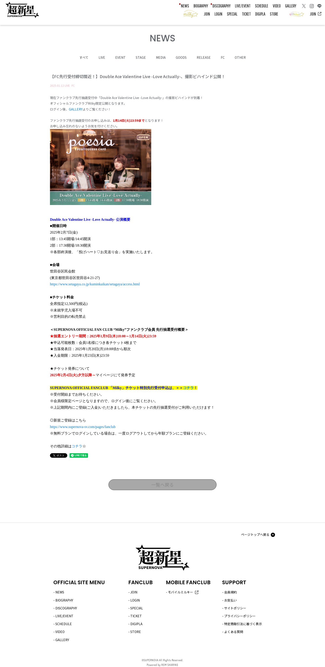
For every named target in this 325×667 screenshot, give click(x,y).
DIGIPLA (260, 13)
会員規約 (230, 592)
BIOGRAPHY (201, 5)
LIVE (102, 57)
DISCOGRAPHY (221, 5)
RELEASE (204, 57)
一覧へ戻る (162, 484)
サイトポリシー (235, 607)
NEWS (185, 5)
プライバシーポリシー (240, 615)
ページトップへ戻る (255, 534)
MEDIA (161, 57)
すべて (83, 57)
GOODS (181, 57)
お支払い (230, 599)
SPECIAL (232, 13)
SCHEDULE (261, 5)
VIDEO (277, 5)
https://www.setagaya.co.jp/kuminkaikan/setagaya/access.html (95, 284)
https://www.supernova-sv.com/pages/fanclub (82, 426)
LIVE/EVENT (243, 5)
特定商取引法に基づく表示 (243, 623)
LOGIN (218, 13)
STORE (274, 13)
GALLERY (290, 5)
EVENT (120, 57)
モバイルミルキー (180, 592)
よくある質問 (233, 631)
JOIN (207, 13)
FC (223, 57)
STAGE (141, 57)
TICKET (246, 13)
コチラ (188, 388)
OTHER (240, 57)
